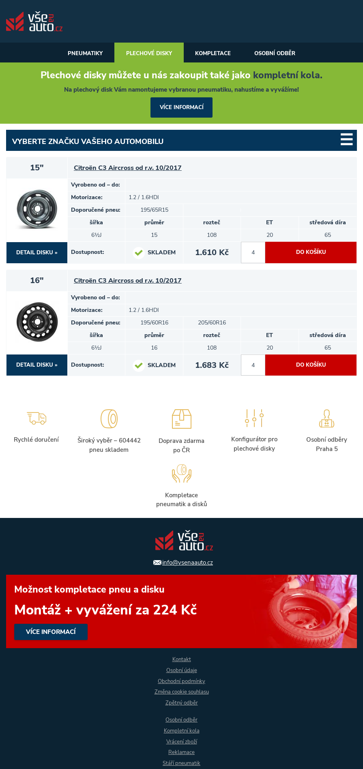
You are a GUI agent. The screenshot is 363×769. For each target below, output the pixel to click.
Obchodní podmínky (181, 681)
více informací (181, 108)
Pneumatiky (78, 54)
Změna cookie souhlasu (181, 692)
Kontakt (181, 659)
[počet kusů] (253, 253)
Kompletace (214, 54)
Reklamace (181, 752)
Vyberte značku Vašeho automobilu (87, 142)
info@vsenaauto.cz (187, 562)
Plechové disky (146, 54)
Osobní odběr (280, 54)
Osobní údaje (181, 670)
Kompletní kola (182, 731)
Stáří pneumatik (182, 763)
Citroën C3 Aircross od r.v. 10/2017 (131, 168)
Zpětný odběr (181, 703)
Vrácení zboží (181, 741)
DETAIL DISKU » (37, 253)
